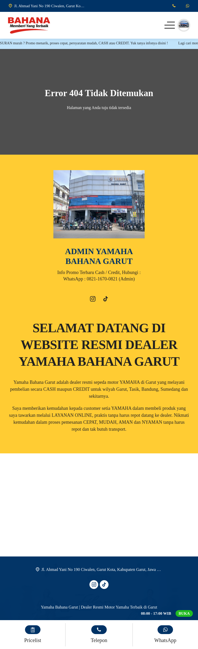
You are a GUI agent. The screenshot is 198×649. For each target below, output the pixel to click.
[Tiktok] (105, 300)
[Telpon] (174, 6)
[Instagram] (92, 300)
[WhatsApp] (187, 6)
